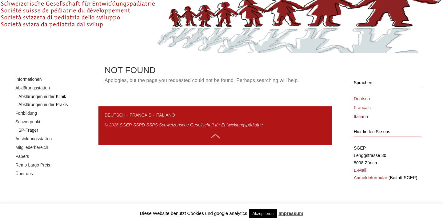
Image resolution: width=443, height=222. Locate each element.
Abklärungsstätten (32, 109)
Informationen (28, 100)
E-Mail (360, 191)
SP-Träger (28, 151)
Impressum (290, 213)
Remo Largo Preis (32, 186)
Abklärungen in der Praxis (43, 126)
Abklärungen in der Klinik (42, 118)
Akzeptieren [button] (263, 213)
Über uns (24, 195)
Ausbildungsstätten (33, 160)
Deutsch (115, 136)
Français (140, 136)
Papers (22, 177)
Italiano (165, 136)
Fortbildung (26, 134)
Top (215, 158)
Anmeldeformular (370, 199)
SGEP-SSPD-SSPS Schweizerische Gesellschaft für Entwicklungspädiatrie (191, 146)
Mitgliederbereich (31, 168)
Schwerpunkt (27, 143)
